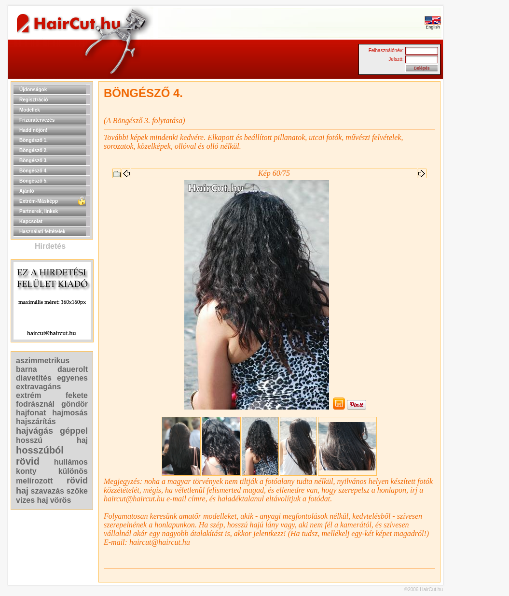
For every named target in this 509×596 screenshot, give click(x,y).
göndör (74, 404)
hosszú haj (52, 440)
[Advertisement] (474, 226)
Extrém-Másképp (38, 201)
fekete (77, 395)
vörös (60, 500)
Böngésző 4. (33, 170)
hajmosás (70, 413)
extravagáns (38, 387)
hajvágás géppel (52, 431)
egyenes (72, 378)
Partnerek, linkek (38, 211)
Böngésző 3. (33, 160)
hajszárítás (36, 421)
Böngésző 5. (33, 181)
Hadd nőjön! (33, 130)
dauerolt (72, 369)
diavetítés (34, 378)
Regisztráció (33, 99)
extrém (28, 395)
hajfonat (31, 413)
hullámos (71, 462)
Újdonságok (33, 89)
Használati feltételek (42, 231)
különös (73, 471)
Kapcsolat (30, 221)
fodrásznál (35, 404)
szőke (77, 491)
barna (26, 369)
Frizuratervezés (37, 120)
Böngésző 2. (33, 150)
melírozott (34, 481)
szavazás (47, 491)
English (433, 25)
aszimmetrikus (42, 360)
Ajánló (26, 191)
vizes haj (32, 500)
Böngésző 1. (33, 140)
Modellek (29, 110)
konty (26, 471)
